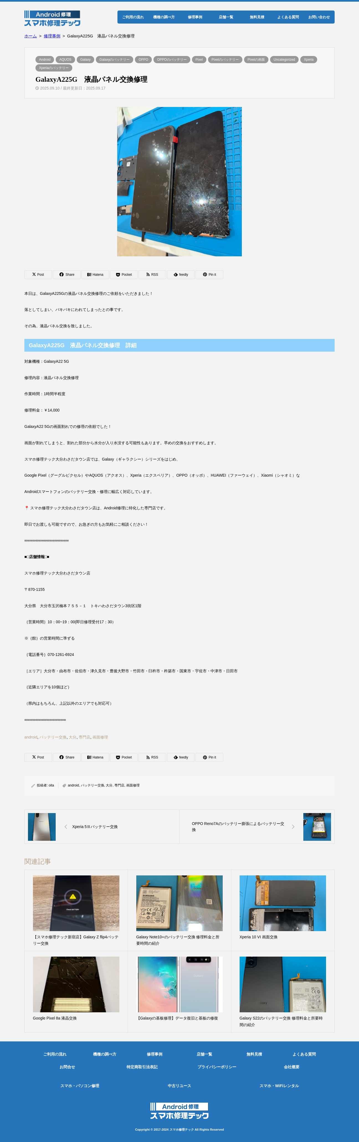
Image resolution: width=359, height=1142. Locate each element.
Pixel (199, 60)
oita (51, 785)
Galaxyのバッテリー (114, 60)
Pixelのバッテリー (225, 60)
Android (44, 60)
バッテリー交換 (52, 737)
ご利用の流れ (133, 17)
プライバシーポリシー (217, 1067)
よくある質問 (288, 17)
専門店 (84, 737)
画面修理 (100, 737)
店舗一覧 (226, 17)
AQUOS (65, 60)
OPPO (143, 60)
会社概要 (291, 1067)
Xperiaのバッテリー (54, 68)
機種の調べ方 (164, 17)
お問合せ (67, 1067)
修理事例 (195, 17)
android (30, 737)
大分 (72, 737)
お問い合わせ (319, 17)
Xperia (309, 60)
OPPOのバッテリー (172, 60)
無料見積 (257, 17)
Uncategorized (284, 60)
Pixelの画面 (256, 60)
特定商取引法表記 (142, 1067)
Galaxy (85, 60)
